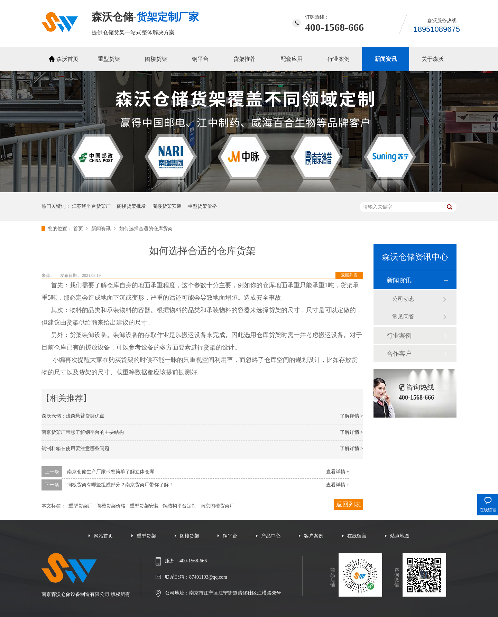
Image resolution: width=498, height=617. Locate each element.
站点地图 (399, 536)
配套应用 (291, 59)
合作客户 (399, 353)
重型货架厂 (80, 505)
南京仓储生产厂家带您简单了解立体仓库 (110, 471)
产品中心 (270, 536)
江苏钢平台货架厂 (91, 206)
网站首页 (103, 536)
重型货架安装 (144, 505)
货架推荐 (244, 59)
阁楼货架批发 (131, 206)
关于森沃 (433, 59)
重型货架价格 (202, 206)
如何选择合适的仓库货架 (146, 228)
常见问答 (403, 316)
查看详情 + (337, 471)
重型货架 (109, 59)
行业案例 (339, 59)
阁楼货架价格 (111, 505)
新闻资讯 (386, 59)
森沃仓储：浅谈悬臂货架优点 (73, 416)
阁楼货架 (156, 59)
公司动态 (403, 299)
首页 (78, 228)
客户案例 (313, 536)
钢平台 (200, 59)
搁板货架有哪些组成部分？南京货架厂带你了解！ (120, 484)
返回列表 (349, 275)
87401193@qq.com (208, 577)
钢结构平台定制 (179, 505)
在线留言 (357, 536)
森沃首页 (67, 59)
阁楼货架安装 (167, 206)
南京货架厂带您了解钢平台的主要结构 (83, 432)
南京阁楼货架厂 (217, 505)
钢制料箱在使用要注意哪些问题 (75, 448)
